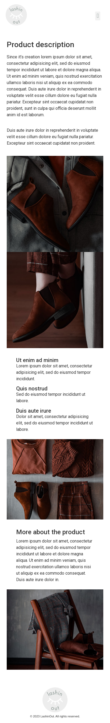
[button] (97, 16)
